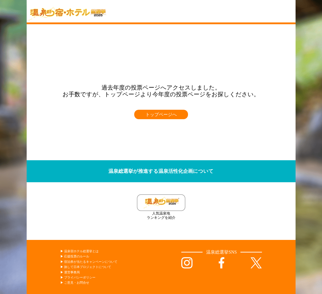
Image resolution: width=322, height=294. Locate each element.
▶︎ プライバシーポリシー (78, 277)
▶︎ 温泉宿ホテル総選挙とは (79, 251)
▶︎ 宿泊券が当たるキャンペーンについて (89, 261)
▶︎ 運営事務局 (70, 272)
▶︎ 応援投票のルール (74, 256)
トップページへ (161, 114)
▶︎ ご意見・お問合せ (74, 282)
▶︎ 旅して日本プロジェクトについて (85, 267)
